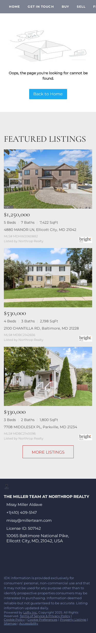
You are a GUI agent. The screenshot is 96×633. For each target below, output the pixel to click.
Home (14, 6)
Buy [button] (65, 6)
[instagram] (47, 561)
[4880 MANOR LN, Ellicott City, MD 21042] (48, 179)
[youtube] (57, 561)
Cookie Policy (14, 619)
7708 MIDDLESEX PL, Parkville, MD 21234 (40, 427)
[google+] (67, 561)
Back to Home (48, 93)
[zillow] (37, 561)
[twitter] (26, 561)
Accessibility (28, 623)
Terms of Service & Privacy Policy (45, 616)
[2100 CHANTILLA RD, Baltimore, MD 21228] (48, 277)
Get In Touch (41, 6)
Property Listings (73, 619)
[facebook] (6, 561)
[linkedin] (16, 561)
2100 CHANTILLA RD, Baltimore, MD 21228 (41, 328)
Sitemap (10, 623)
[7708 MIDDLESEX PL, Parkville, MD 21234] (48, 376)
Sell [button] (81, 6)
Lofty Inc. (30, 612)
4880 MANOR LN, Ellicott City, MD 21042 (40, 229)
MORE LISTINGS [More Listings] (48, 452)
